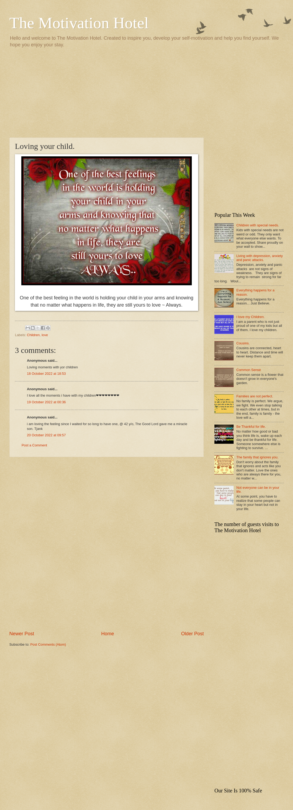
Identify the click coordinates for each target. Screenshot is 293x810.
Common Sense (248, 370)
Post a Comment (34, 445)
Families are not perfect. (254, 396)
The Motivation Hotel (79, 23)
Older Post (192, 633)
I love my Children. (250, 317)
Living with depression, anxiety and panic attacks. (259, 258)
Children (33, 335)
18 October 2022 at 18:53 (46, 374)
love (45, 335)
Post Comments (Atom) (48, 644)
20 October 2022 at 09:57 (46, 435)
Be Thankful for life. (251, 427)
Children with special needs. (257, 225)
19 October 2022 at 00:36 (46, 402)
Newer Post (21, 633)
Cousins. (243, 343)
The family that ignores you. (257, 457)
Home (107, 633)
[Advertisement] (146, 92)
